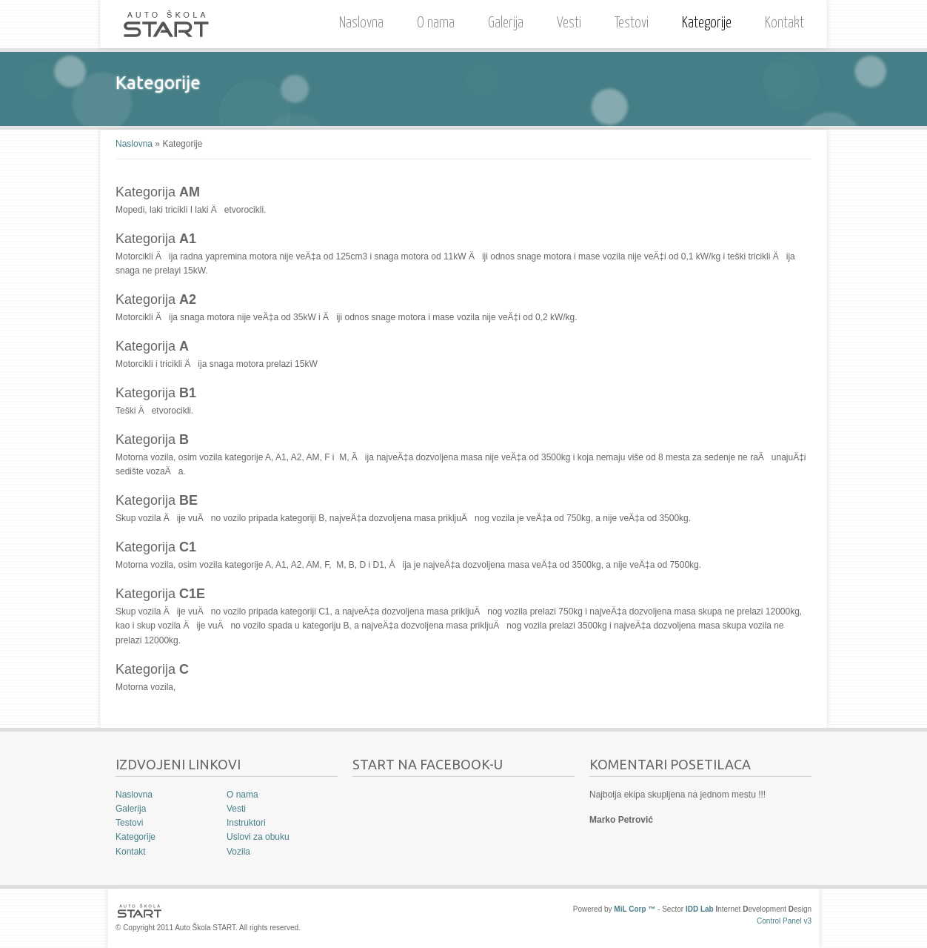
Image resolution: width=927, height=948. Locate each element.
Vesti (569, 23)
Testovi (632, 23)
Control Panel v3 (784, 921)
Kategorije (707, 23)
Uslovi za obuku (258, 837)
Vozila (238, 851)
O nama (432, 21)
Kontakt (784, 23)
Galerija (505, 23)
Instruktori (246, 823)
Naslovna (361, 23)
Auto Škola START (166, 24)
